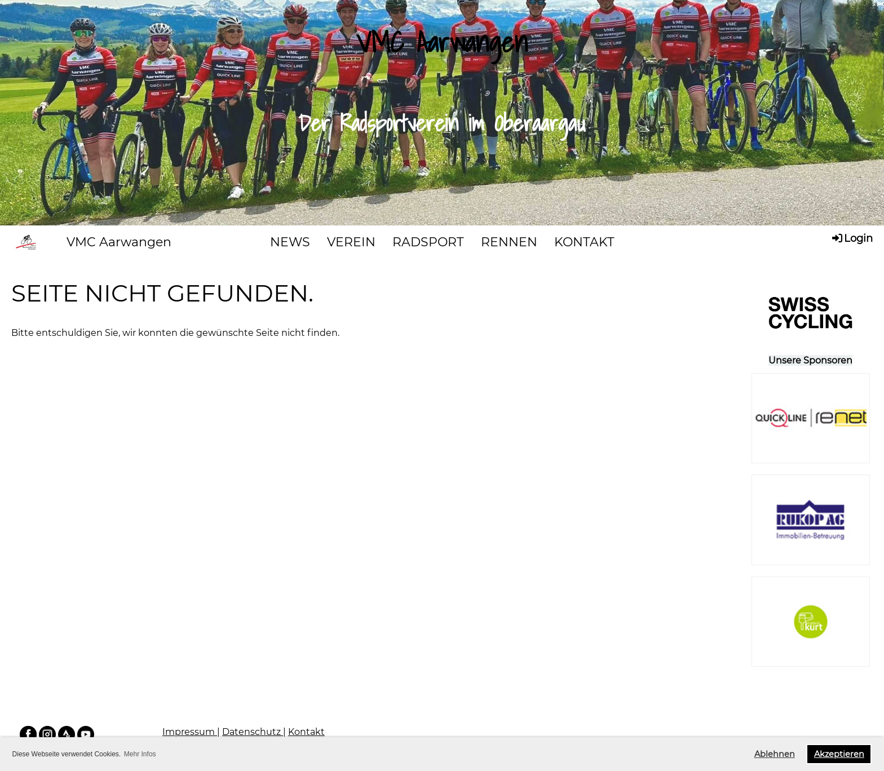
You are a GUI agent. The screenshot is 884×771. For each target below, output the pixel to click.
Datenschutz (252, 731)
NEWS (290, 242)
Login (851, 238)
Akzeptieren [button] (839, 754)
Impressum (189, 731)
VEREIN (351, 242)
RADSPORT (428, 242)
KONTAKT (584, 242)
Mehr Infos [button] (140, 754)
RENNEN (509, 242)
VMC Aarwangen (119, 242)
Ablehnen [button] (774, 754)
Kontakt (306, 731)
